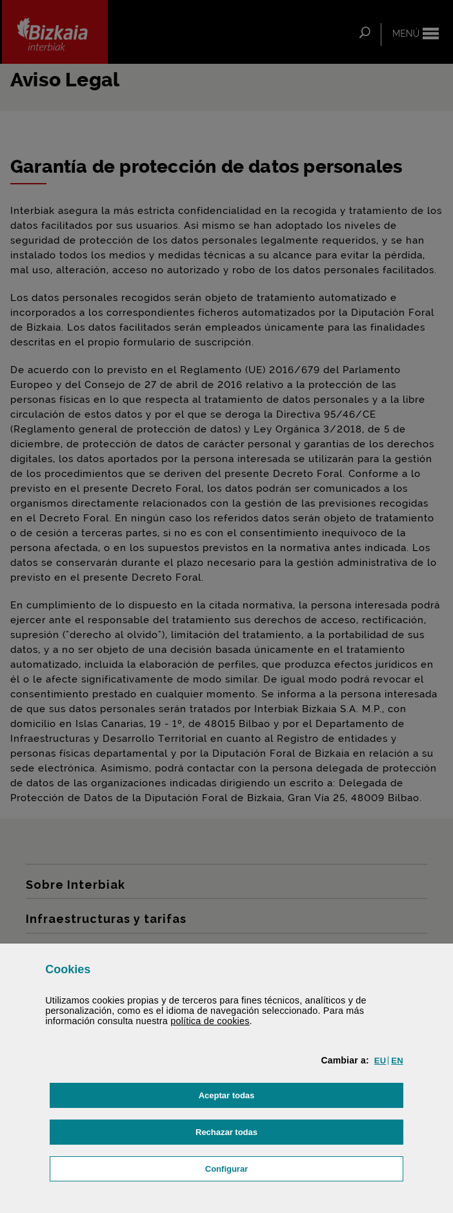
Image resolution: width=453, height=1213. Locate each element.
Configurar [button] (287, 1167)
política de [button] (209, 1021)
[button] (380, 1060)
